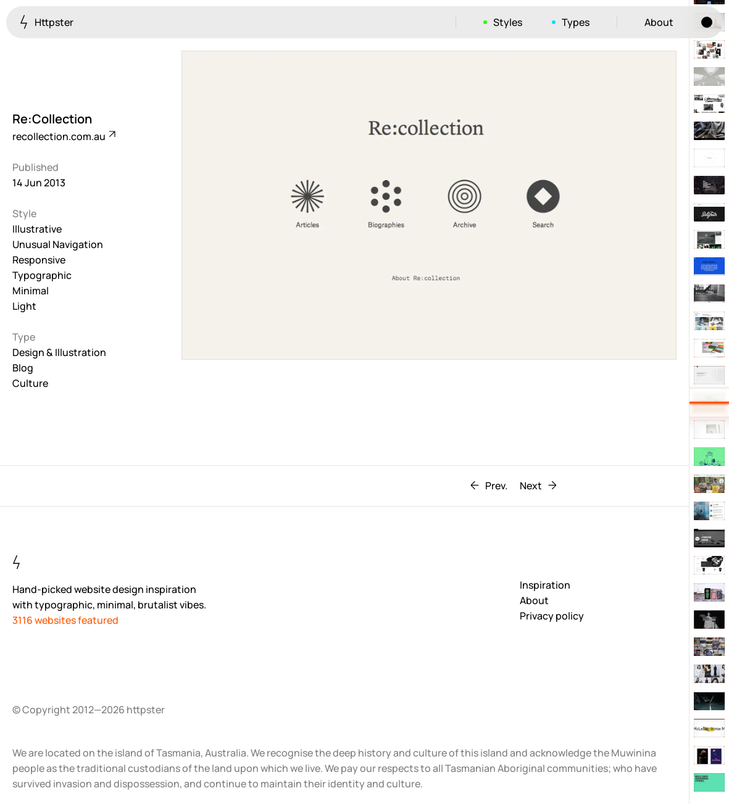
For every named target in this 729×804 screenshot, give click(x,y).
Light (24, 306)
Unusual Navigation (57, 244)
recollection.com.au (63, 136)
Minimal (30, 290)
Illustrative (37, 229)
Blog (22, 368)
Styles (507, 22)
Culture (30, 383)
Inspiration (545, 585)
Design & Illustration (59, 352)
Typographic (42, 275)
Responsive (38, 260)
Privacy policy (552, 616)
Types (575, 22)
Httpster (46, 22)
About (658, 22)
